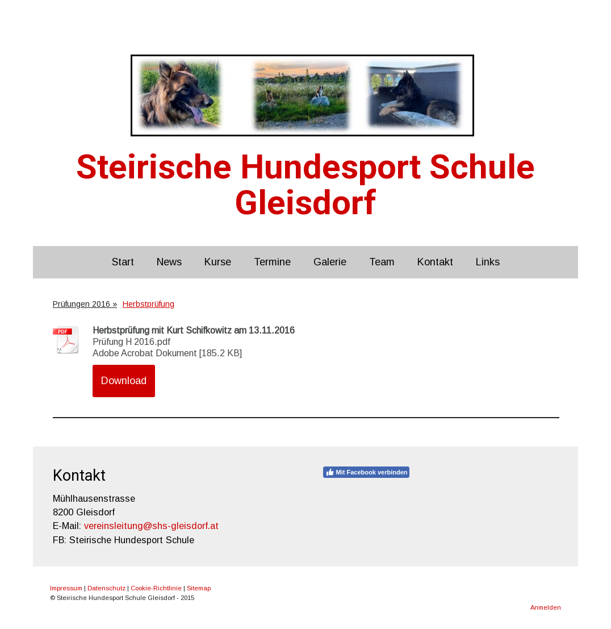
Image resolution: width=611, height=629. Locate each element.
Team (382, 262)
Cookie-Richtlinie (156, 588)
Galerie (329, 262)
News (169, 262)
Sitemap (199, 588)
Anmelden (545, 607)
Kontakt (435, 262)
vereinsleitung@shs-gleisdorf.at (151, 525)
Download (124, 380)
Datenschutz (106, 588)
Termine (272, 262)
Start (123, 262)
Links (488, 262)
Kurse (217, 262)
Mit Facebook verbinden (366, 472)
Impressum (66, 588)
